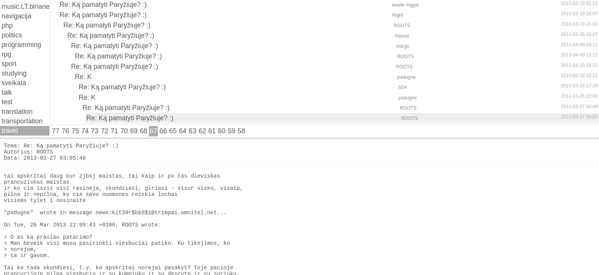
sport (9, 64)
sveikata (14, 83)
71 (114, 131)
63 (192, 131)
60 (222, 131)
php (7, 25)
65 (173, 131)
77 (56, 131)
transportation (22, 121)
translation (17, 111)
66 (163, 131)
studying (14, 73)
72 (104, 131)
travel (10, 130)
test (7, 102)
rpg (6, 54)
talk (7, 92)
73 (95, 131)
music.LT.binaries (25, 6)
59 (231, 131)
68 (143, 131)
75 (75, 131)
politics (12, 35)
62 (202, 131)
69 (134, 131)
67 (153, 131)
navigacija (16, 16)
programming (21, 45)
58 (241, 131)
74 (85, 131)
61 (212, 131)
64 (183, 131)
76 (66, 131)
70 (124, 131)
